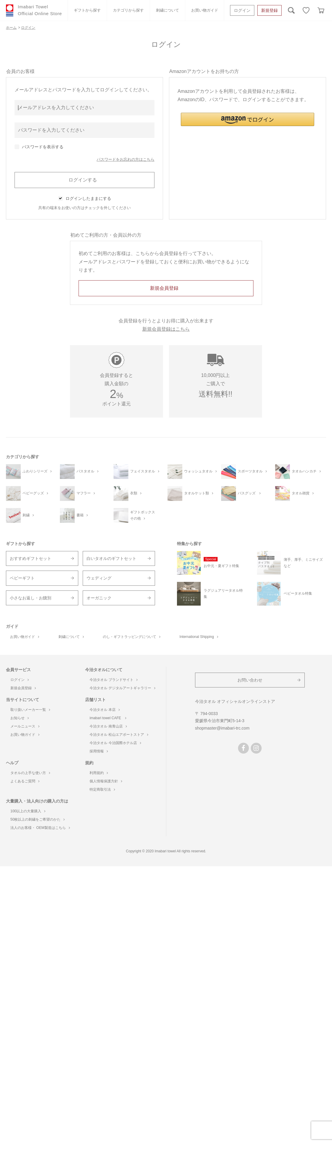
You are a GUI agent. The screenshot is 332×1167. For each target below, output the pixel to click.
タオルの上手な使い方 (30, 773)
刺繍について (167, 10)
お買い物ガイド (204, 10)
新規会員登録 (23, 688)
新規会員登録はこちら (166, 329)
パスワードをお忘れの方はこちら (125, 159)
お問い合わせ (249, 680)
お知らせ (19, 718)
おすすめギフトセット (30, 558)
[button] (247, 119)
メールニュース (24, 726)
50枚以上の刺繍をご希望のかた (37, 819)
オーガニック (99, 598)
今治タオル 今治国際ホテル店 (115, 743)
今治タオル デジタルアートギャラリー (122, 688)
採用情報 (99, 751)
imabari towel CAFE (108, 718)
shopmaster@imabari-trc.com (222, 728)
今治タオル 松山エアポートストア (119, 735)
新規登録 (269, 10)
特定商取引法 (102, 789)
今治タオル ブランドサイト (113, 680)
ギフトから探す (87, 10)
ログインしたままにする (88, 198)
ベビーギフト (22, 578)
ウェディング (99, 578)
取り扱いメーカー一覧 (30, 710)
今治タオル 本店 (104, 710)
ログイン (242, 10)
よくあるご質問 (24, 781)
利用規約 (99, 773)
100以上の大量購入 (27, 811)
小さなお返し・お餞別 (30, 598)
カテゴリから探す (128, 10)
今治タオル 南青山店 (108, 726)
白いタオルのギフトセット (111, 558)
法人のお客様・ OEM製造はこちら (40, 828)
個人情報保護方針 (106, 781)
